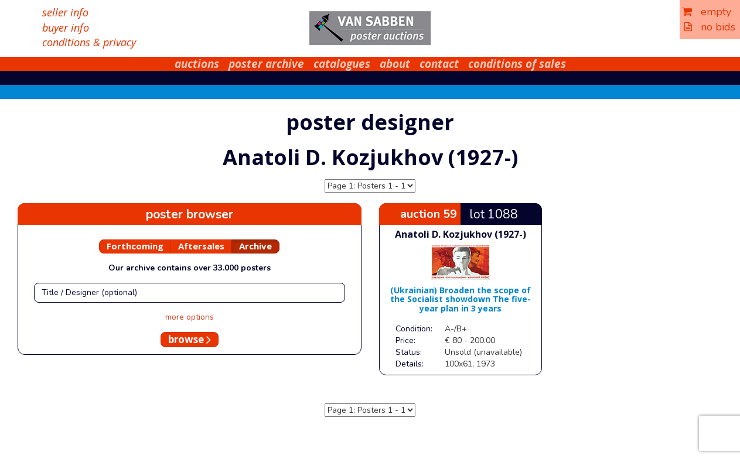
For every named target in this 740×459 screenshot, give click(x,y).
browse (189, 339)
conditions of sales (517, 64)
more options (189, 317)
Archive (255, 246)
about (395, 64)
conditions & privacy (89, 42)
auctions (197, 64)
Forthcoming (135, 246)
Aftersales (201, 246)
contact (439, 64)
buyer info (65, 27)
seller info (65, 12)
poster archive (266, 64)
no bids (709, 27)
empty (706, 12)
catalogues (341, 64)
